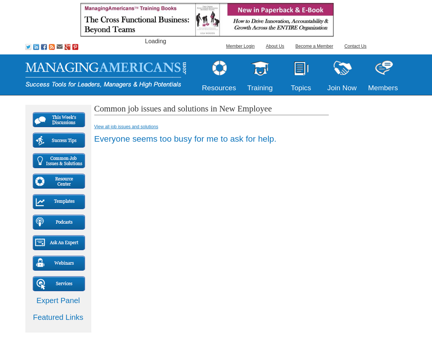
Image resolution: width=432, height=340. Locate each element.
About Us (275, 46)
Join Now (342, 88)
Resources (219, 88)
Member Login (240, 46)
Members (383, 88)
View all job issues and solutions (126, 126)
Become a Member (314, 46)
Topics (301, 88)
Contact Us (355, 46)
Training (260, 88)
